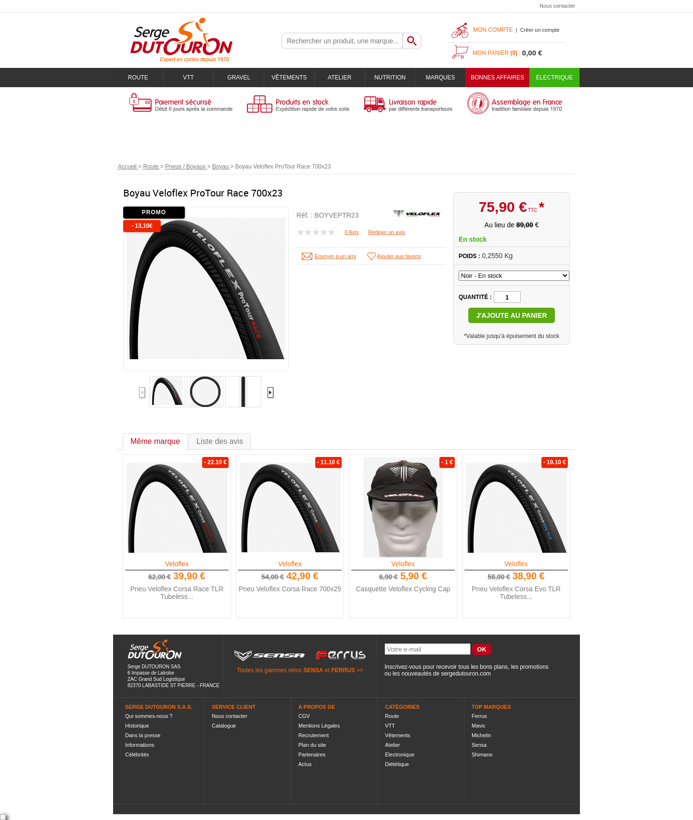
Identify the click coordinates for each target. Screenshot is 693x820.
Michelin (481, 735)
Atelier (339, 77)
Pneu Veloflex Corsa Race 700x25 (290, 589)
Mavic (479, 726)
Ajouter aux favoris (399, 256)
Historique (137, 726)
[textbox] (342, 41)
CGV (304, 716)
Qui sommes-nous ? (148, 716)
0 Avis (352, 232)
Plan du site (312, 745)
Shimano (482, 754)
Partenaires (311, 754)
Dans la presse (142, 735)
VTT (188, 77)
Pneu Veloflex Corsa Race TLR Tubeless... (177, 592)
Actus (305, 764)
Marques (440, 77)
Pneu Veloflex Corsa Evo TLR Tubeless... (516, 592)
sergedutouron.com (465, 673)
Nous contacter (557, 6)
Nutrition (390, 77)
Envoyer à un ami (335, 256)
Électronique (399, 754)
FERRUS (343, 670)
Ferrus (479, 716)
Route (138, 77)
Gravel (238, 77)
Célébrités (137, 754)
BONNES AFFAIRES (497, 77)
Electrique (554, 77)
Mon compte (493, 29)
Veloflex (177, 564)
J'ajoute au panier (511, 315)
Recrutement (313, 735)
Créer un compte (540, 30)
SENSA (313, 670)
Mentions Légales (319, 726)
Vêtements (289, 77)
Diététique (397, 764)
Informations (139, 745)
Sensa (479, 745)
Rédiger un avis (386, 232)
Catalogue (224, 726)
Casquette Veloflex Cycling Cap (403, 589)
